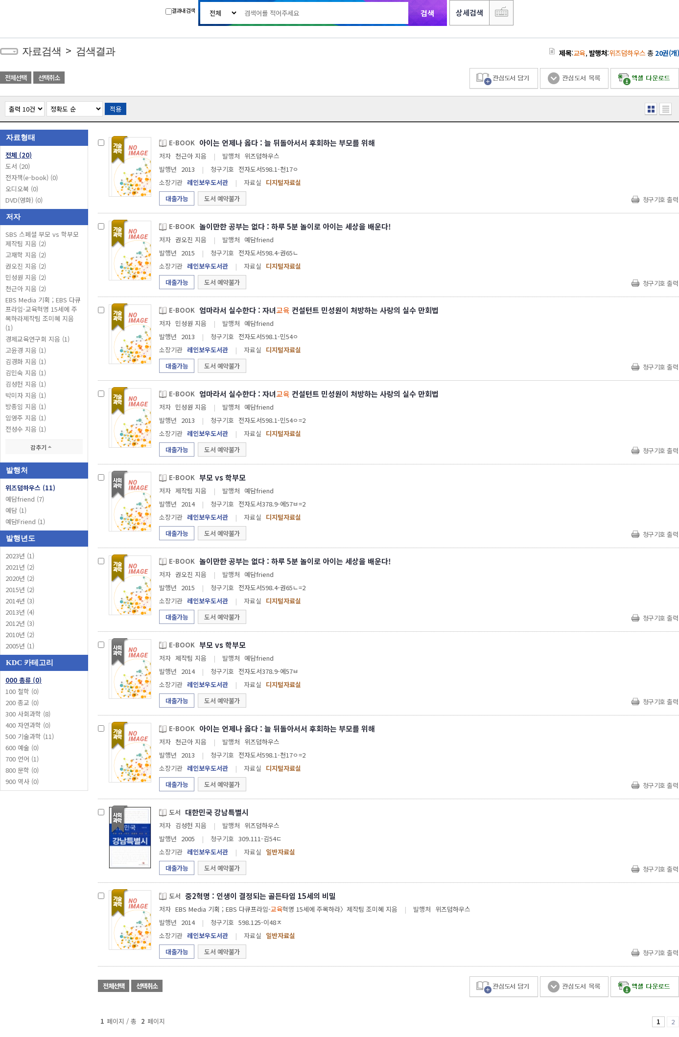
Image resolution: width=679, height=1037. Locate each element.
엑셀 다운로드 (644, 78)
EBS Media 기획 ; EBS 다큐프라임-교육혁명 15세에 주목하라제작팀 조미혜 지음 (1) (43, 313)
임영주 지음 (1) (25, 417)
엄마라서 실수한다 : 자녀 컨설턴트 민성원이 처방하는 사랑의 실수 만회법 (319, 310)
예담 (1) (15, 510)
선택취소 (49, 77)
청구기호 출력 (661, 199)
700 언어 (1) (22, 758)
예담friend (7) (24, 499)
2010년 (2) (19, 634)
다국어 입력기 (501, 12)
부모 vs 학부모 (222, 477)
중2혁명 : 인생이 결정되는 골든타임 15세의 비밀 (260, 896)
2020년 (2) (19, 578)
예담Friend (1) (25, 521)
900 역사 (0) (22, 781)
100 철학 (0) (22, 691)
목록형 (665, 109)
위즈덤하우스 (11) (30, 487)
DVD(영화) (24, 200)
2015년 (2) (19, 589)
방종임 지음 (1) (25, 406)
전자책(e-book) (31, 177)
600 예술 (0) (22, 747)
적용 (115, 109)
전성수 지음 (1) (25, 429)
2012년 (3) (19, 623)
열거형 (651, 109)
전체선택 (15, 77)
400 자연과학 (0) (27, 725)
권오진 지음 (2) (25, 266)
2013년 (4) (19, 612)
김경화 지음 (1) (25, 361)
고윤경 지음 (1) (25, 350)
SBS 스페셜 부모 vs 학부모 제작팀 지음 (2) (42, 239)
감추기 (44, 447)
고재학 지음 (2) (25, 254)
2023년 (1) (19, 555)
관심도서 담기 (503, 78)
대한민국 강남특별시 (217, 812)
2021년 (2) (19, 567)
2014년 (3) (19, 600)
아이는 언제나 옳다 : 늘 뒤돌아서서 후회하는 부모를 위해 (287, 143)
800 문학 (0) (22, 770)
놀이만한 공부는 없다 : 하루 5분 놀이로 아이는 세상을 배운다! (295, 226)
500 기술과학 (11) (29, 736)
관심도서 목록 (574, 78)
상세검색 (469, 12)
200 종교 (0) (22, 702)
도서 (17, 166)
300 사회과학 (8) (27, 713)
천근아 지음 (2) (25, 288)
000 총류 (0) (23, 680)
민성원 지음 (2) (25, 277)
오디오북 (21, 188)
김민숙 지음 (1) (25, 372)
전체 (18, 155)
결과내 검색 (180, 10)
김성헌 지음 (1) (25, 384)
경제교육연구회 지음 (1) (37, 339)
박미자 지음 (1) (25, 395)
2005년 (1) (19, 645)
